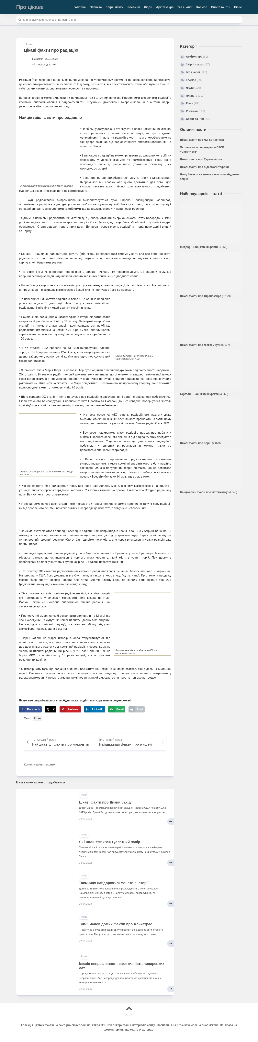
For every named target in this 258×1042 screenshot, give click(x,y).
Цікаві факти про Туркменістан (201, 159)
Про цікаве (29, 7)
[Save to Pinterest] (70, 709)
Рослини (134, 7)
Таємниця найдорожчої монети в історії (114, 883)
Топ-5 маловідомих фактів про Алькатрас (115, 924)
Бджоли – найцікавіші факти (199, 394)
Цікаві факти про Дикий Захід (105, 802)
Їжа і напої (184, 7)
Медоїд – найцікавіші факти (199, 247)
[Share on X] (50, 709)
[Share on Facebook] (30, 709)
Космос (201, 7)
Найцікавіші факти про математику (204, 492)
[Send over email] (116, 709)
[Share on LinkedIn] (94, 709)
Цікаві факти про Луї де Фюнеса (202, 139)
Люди (148, 7)
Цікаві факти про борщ (195, 443)
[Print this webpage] (137, 709)
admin (39, 58)
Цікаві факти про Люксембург (200, 344)
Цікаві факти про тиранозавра (200, 296)
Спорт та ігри (220, 7)
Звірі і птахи (115, 7)
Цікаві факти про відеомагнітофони (204, 167)
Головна (80, 7)
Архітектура (165, 7)
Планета (96, 7)
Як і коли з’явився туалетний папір (109, 842)
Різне (238, 7)
